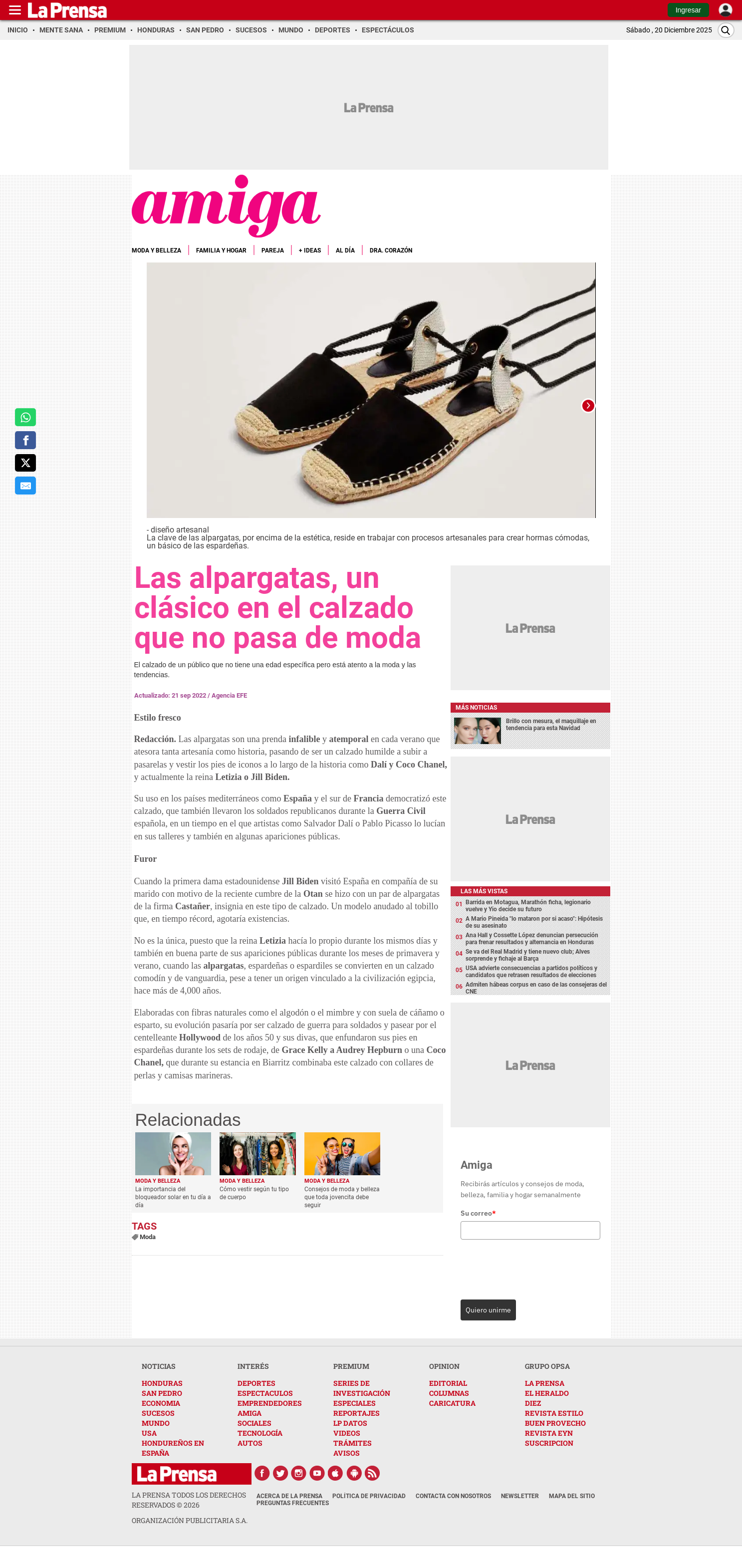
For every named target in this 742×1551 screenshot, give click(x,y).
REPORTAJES (356, 1413)
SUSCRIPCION (549, 1443)
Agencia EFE (229, 695)
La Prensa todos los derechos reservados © (189, 1500)
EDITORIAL (448, 1383)
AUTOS (250, 1443)
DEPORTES (256, 1383)
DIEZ (533, 1403)
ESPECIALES (354, 1403)
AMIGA (249, 1413)
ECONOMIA (161, 1403)
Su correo (478, 1213)
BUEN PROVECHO (555, 1423)
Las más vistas (484, 891)
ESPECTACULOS (265, 1393)
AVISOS (346, 1453)
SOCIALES (254, 1423)
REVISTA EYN (549, 1433)
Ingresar (688, 10)
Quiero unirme (488, 1309)
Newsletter (520, 1496)
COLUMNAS (449, 1393)
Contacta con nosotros (453, 1496)
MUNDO (156, 1423)
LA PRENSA (544, 1383)
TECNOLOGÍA (260, 1433)
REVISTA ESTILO (554, 1413)
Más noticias (476, 707)
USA (149, 1433)
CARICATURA (452, 1403)
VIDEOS (346, 1433)
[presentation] (529, 1267)
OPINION (444, 1366)
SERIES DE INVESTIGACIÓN (361, 1388)
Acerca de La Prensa (289, 1496)
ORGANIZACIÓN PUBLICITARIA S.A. (189, 1520)
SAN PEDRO (162, 1393)
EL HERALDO (547, 1393)
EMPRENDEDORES (270, 1403)
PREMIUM (351, 1366)
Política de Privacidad (369, 1496)
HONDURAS (162, 1383)
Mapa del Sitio (572, 1496)
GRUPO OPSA (547, 1366)
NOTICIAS (159, 1366)
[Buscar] (726, 30)
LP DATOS (350, 1423)
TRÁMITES (352, 1443)
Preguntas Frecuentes (292, 1503)
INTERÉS (253, 1366)
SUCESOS (158, 1413)
